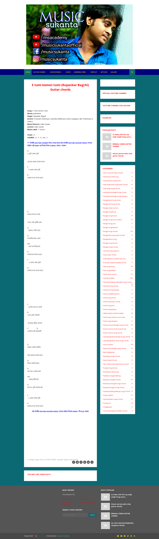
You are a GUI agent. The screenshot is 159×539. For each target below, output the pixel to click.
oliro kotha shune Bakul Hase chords (118, 364)
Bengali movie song (118, 239)
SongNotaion (118, 407)
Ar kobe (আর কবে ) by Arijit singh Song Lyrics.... (123, 135)
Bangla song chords (118, 216)
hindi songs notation (118, 321)
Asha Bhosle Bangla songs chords (118, 192)
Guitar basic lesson (118, 274)
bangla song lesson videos (118, 220)
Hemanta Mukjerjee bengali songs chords (118, 282)
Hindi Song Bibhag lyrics (118, 294)
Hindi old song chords (118, 286)
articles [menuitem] (104, 72)
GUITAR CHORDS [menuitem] (39, 72)
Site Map (83, 499)
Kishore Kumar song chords (118, 333)
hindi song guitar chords (118, 302)
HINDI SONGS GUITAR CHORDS (118, 313)
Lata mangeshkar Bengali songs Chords (118, 337)
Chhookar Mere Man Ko (118, 251)
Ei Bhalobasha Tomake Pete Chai (118, 259)
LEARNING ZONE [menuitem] (79, 72)
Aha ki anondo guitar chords (118, 173)
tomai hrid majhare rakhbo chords (118, 411)
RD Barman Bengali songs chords (118, 384)
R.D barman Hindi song (118, 372)
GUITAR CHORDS (50, 459)
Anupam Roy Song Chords (118, 181)
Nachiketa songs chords (118, 356)
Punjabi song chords (118, 368)
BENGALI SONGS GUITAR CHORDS (122, 145)
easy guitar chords (118, 255)
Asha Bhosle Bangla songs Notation (118, 196)
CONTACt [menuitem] (93, 72)
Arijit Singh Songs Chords (118, 188)
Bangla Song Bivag (118, 212)
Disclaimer (65, 505)
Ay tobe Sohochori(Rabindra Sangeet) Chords (122, 524)
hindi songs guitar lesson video (118, 317)
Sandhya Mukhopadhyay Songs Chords (118, 391)
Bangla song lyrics (118, 224)
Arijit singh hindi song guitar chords (118, 185)
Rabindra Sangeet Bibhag (118, 376)
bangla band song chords (118, 200)
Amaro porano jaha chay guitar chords (122, 154)
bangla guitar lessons (118, 208)
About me (65, 499)
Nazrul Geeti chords (118, 360)
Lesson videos (118, 345)
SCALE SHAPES (118, 395)
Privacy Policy (67, 502)
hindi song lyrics (118, 306)
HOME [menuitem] (28, 72)
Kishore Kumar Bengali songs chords (118, 325)
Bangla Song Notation (118, 227)
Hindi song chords (118, 298)
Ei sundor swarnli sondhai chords (118, 263)
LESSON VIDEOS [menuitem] (55, 72)
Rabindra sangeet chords (118, 380)
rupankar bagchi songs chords (67, 459)
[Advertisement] (60, 99)
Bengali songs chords (118, 247)
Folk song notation (118, 270)
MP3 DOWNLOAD (118, 352)
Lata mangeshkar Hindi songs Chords (118, 341)
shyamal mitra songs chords (118, 399)
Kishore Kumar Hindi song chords (118, 329)
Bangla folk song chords (118, 204)
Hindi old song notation (118, 290)
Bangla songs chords (37, 459)
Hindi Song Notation (118, 309)
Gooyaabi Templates (63, 536)
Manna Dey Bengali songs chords (118, 348)
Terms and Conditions (87, 502)
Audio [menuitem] (68, 72)
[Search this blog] (74, 514)
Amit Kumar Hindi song (118, 177)
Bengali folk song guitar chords (118, 235)
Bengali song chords (118, 243)
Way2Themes (41, 536)
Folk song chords (118, 266)
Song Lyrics (118, 403)
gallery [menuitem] (114, 72)
